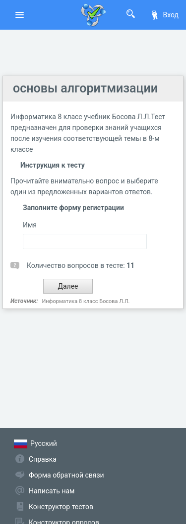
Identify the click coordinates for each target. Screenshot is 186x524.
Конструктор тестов (61, 507)
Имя (30, 225)
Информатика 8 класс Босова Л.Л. (85, 301)
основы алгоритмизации (85, 88)
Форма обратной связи (66, 475)
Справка (43, 459)
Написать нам (51, 491)
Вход (164, 15)
